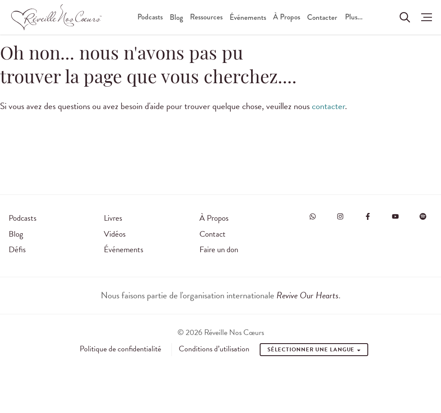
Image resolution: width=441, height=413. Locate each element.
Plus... (354, 17)
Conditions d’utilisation (214, 348)
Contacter (322, 17)
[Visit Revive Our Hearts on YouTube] (395, 216)
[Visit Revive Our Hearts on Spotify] (422, 216)
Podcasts (150, 17)
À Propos (286, 17)
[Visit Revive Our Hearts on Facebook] (367, 216)
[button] (424, 17)
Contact (212, 234)
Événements (248, 17)
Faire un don (218, 249)
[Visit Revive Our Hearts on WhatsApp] (312, 216)
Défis (17, 249)
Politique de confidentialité (120, 348)
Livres (113, 218)
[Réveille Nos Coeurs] (56, 17)
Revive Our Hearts (307, 295)
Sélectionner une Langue (314, 349)
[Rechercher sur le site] (405, 17)
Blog (176, 17)
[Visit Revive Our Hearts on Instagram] (340, 216)
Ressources (206, 17)
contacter (328, 106)
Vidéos (115, 234)
